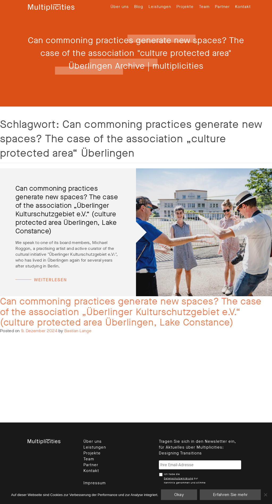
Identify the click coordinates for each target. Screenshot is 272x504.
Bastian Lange (77, 331)
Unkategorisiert (34, 359)
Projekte (185, 6)
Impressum (94, 483)
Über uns (119, 6)
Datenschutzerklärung (178, 478)
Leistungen (159, 6)
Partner (222, 6)
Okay (179, 494)
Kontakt (243, 6)
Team (204, 6)
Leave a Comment (38, 365)
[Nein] (265, 494)
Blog (138, 6)
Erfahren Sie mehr (230, 494)
